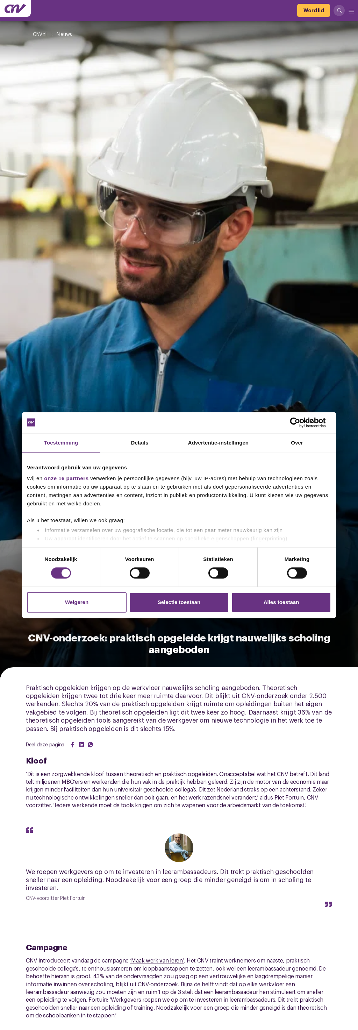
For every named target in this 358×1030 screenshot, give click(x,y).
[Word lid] (313, 10)
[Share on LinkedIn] (81, 744)
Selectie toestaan (179, 602)
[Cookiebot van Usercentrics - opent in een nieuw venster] (300, 422)
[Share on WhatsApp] (90, 744)
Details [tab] (140, 443)
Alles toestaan (281, 602)
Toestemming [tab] (61, 443)
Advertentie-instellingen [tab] (218, 443)
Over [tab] (297, 443)
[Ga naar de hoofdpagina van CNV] (15, 8)
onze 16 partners (66, 478)
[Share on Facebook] (72, 744)
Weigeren (76, 602)
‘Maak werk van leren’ (157, 960)
